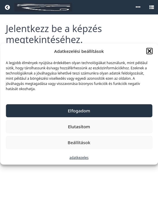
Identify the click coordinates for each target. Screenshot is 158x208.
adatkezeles (78, 157)
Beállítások (79, 142)
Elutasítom (79, 126)
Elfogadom (79, 111)
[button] (149, 51)
